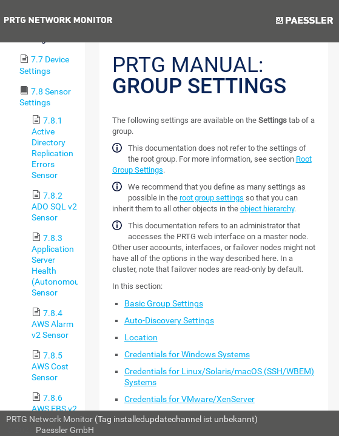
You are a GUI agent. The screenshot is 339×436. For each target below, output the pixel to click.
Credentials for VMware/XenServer (189, 399)
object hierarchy (267, 208)
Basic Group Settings (163, 303)
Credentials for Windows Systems (187, 354)
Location (141, 337)
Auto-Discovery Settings (169, 320)
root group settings (212, 197)
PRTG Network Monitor (49, 419)
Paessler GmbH (65, 430)
